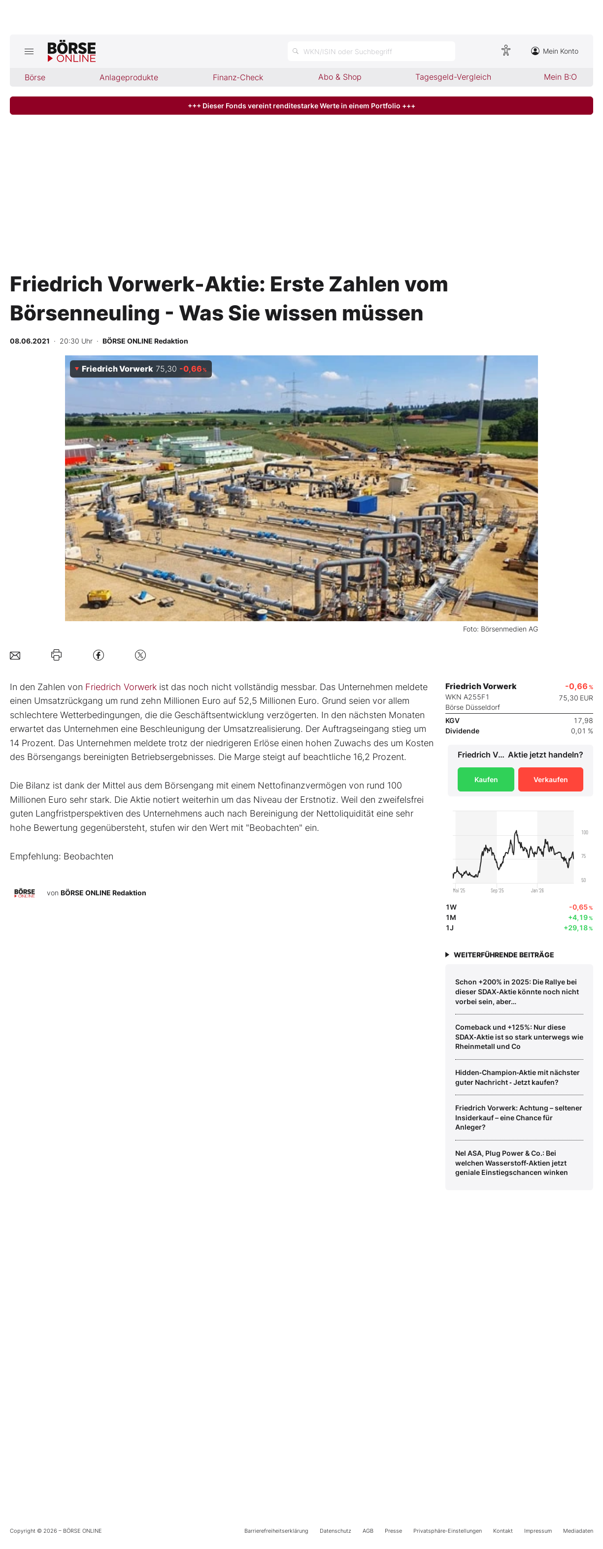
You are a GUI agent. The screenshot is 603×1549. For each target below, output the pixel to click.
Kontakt (503, 1530)
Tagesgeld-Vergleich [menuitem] (453, 77)
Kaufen (486, 779)
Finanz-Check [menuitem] (238, 77)
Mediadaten (578, 1530)
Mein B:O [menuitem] (560, 77)
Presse (393, 1530)
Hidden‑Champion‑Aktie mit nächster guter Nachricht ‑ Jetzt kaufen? (517, 1077)
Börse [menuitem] (35, 77)
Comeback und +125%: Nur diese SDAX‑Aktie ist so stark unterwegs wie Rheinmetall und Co (519, 1036)
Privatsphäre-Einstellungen (447, 1530)
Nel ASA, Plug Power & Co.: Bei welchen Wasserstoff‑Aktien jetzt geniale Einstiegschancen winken (511, 1162)
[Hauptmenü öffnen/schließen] (29, 51)
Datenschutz (335, 1530)
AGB (368, 1530)
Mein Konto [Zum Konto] (554, 51)
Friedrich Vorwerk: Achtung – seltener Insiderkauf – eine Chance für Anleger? (518, 1117)
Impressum (538, 1530)
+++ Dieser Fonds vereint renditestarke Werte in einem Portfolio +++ (301, 105)
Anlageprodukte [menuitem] (129, 77)
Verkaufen (551, 779)
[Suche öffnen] (371, 51)
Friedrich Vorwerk (121, 687)
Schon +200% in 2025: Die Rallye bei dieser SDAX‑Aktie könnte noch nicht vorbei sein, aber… (517, 991)
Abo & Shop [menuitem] (340, 77)
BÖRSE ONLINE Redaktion (103, 892)
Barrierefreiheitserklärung (276, 1530)
